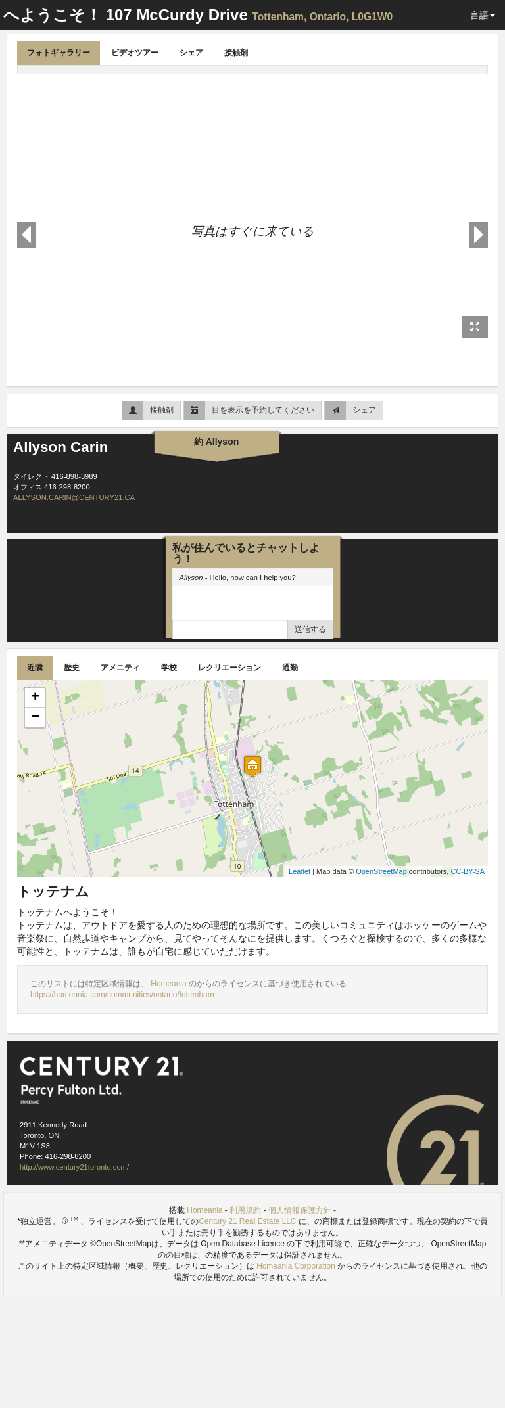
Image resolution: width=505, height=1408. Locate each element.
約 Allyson (216, 441)
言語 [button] (482, 15)
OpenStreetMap (381, 871)
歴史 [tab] (72, 667)
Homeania (170, 983)
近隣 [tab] (35, 667)
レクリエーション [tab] (229, 667)
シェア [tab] (191, 52)
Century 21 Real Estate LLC (248, 1221)
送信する (310, 629)
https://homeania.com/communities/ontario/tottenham (122, 994)
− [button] (35, 717)
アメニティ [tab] (120, 667)
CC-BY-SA (467, 871)
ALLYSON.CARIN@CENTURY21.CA (74, 497)
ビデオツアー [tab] (134, 52)
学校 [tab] (169, 667)
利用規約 (245, 1210)
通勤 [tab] (290, 667)
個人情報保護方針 (299, 1210)
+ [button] (35, 698)
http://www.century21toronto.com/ (74, 1167)
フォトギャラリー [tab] (58, 52)
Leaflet (299, 871)
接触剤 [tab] (236, 52)
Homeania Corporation (295, 1266)
